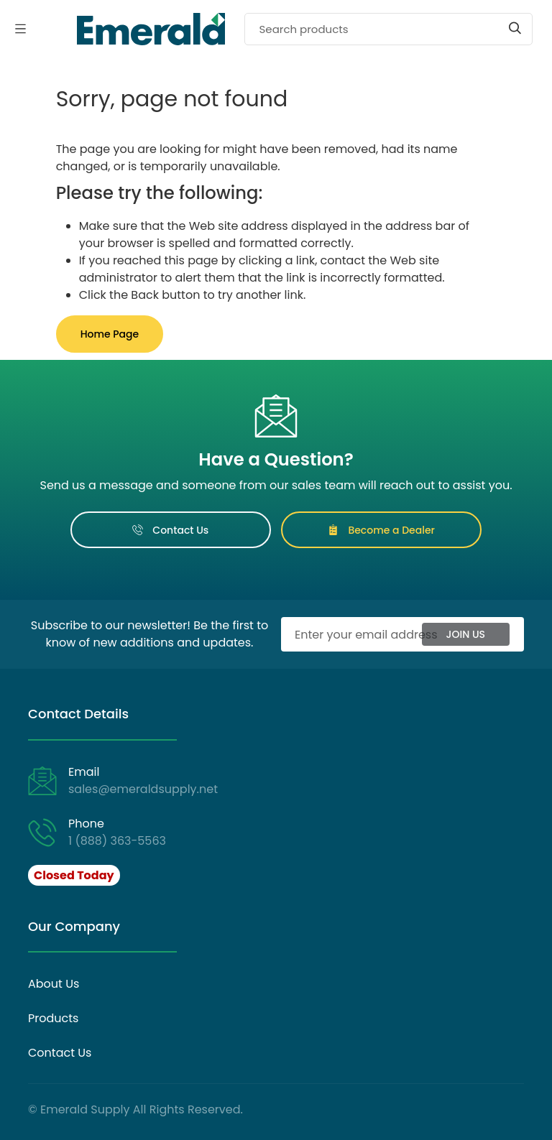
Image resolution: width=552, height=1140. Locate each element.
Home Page (109, 334)
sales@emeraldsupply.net (143, 789)
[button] (75, 875)
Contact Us (170, 530)
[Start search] (515, 28)
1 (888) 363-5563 (117, 841)
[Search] (388, 29)
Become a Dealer (381, 530)
